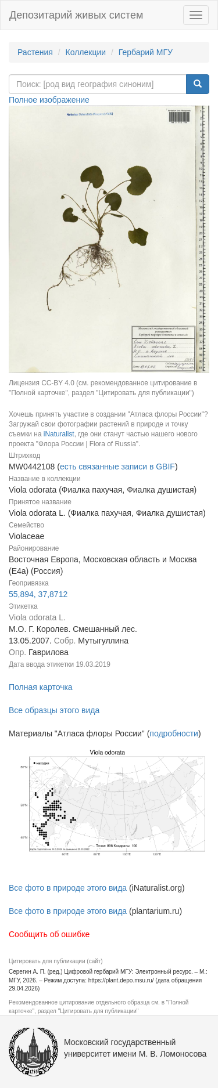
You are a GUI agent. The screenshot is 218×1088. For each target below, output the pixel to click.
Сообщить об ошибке (49, 934)
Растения (35, 52)
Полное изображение (49, 99)
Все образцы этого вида (54, 710)
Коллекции (86, 52)
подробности (173, 733)
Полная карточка (41, 687)
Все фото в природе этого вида (68, 887)
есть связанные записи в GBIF (117, 466)
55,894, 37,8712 (38, 594)
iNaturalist (59, 434)
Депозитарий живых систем (76, 15)
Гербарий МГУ (146, 52)
